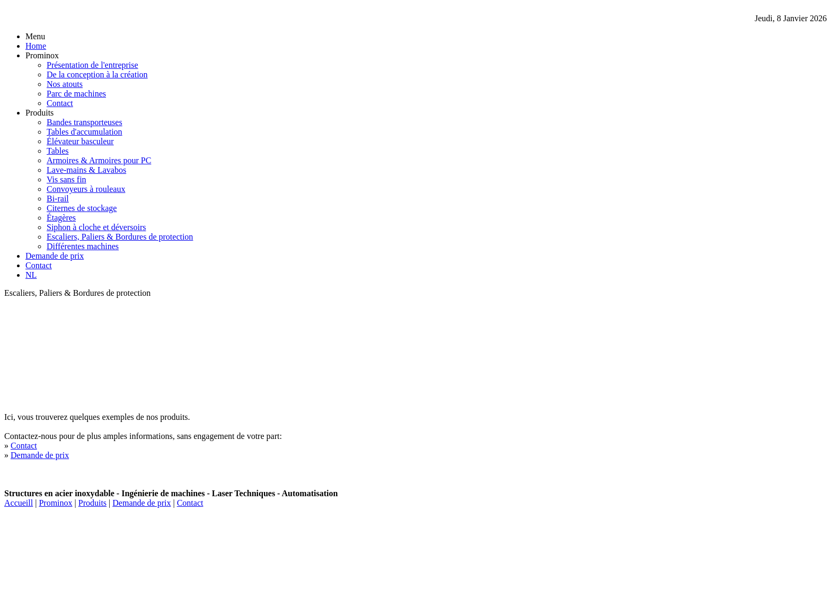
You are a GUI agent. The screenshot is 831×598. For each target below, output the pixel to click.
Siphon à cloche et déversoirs (96, 227)
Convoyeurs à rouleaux (86, 189)
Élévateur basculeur (80, 141)
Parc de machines (76, 93)
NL (31, 274)
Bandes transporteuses (84, 122)
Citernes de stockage (82, 208)
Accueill (18, 502)
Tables (58, 150)
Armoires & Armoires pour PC (99, 160)
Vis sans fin (66, 179)
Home (35, 45)
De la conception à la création (97, 74)
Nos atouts (65, 84)
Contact (60, 103)
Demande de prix (54, 255)
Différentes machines (83, 246)
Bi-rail (58, 198)
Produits (92, 502)
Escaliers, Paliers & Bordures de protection (120, 236)
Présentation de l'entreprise (92, 64)
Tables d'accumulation (84, 131)
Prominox (55, 502)
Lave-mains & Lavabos (86, 169)
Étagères (61, 217)
